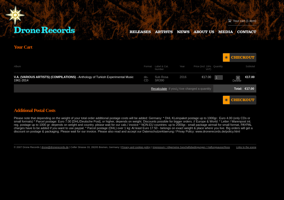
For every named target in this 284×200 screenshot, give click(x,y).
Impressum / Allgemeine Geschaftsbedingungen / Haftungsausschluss (191, 147)
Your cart (239, 20)
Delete (236, 79)
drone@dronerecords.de (55, 147)
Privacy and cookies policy (136, 147)
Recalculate (159, 88)
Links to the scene (246, 147)
